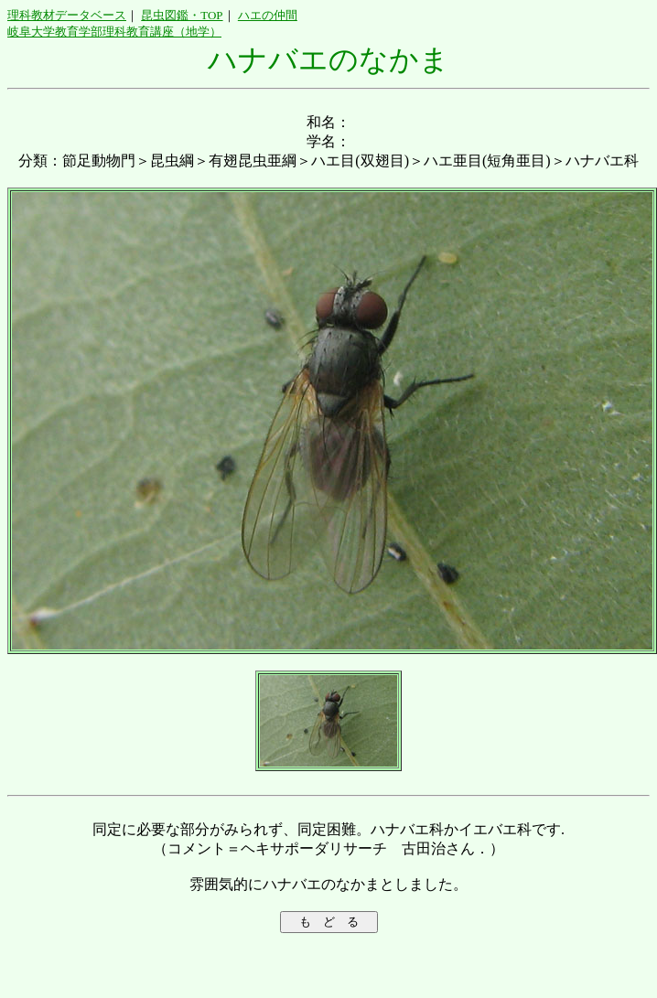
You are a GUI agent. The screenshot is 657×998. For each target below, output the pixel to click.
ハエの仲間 (267, 15)
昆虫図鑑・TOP (181, 15)
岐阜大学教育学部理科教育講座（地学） (114, 31)
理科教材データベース (66, 15)
